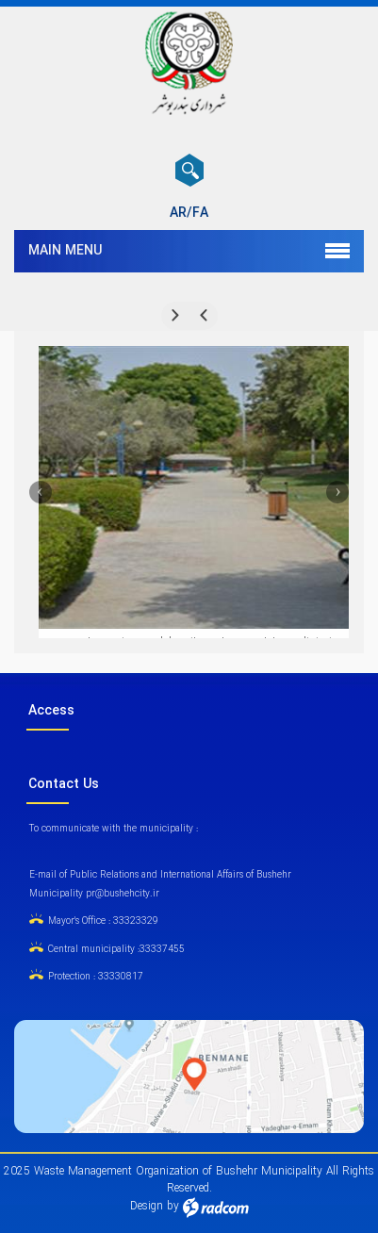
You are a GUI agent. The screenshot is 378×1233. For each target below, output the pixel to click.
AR (178, 213)
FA (200, 213)
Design (146, 1206)
